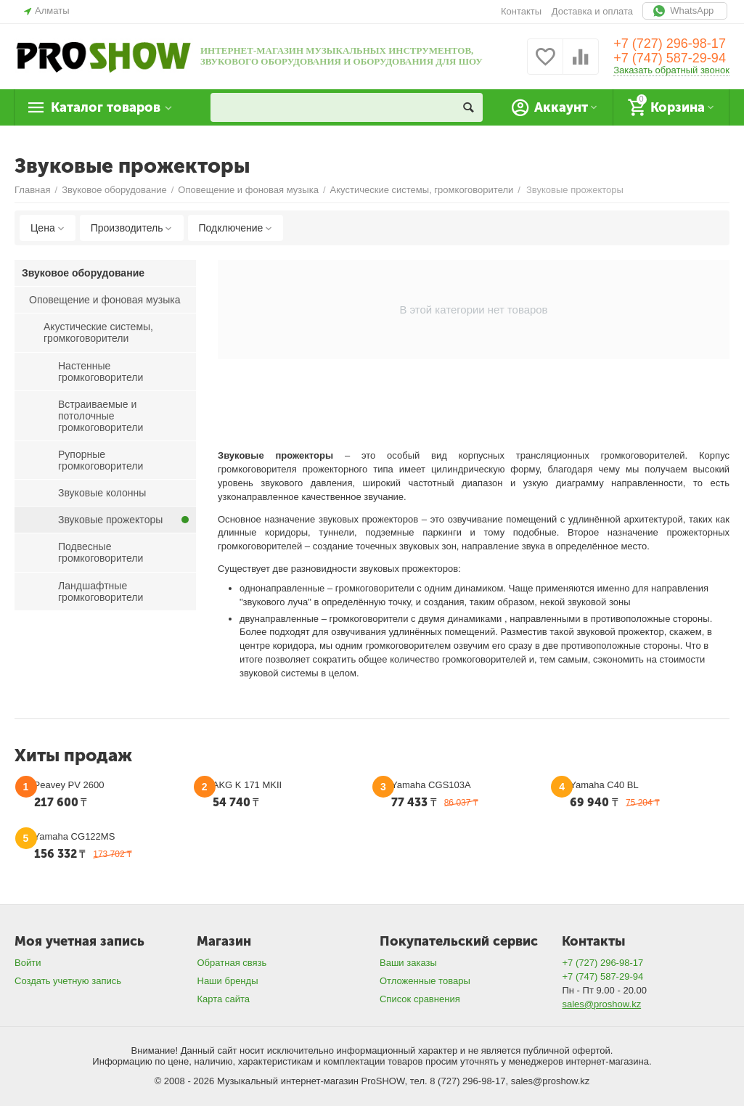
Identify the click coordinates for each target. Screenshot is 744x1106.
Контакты (521, 11)
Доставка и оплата (592, 11)
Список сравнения (420, 999)
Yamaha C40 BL (604, 784)
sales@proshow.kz (601, 1004)
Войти (28, 962)
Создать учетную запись (68, 980)
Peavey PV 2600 (69, 784)
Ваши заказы (408, 962)
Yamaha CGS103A (431, 784)
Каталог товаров (105, 107)
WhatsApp (684, 11)
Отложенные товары (425, 980)
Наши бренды (227, 980)
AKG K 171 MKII (247, 784)
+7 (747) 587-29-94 (669, 58)
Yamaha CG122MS (74, 836)
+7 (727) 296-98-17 (669, 43)
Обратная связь (231, 962)
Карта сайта (223, 999)
